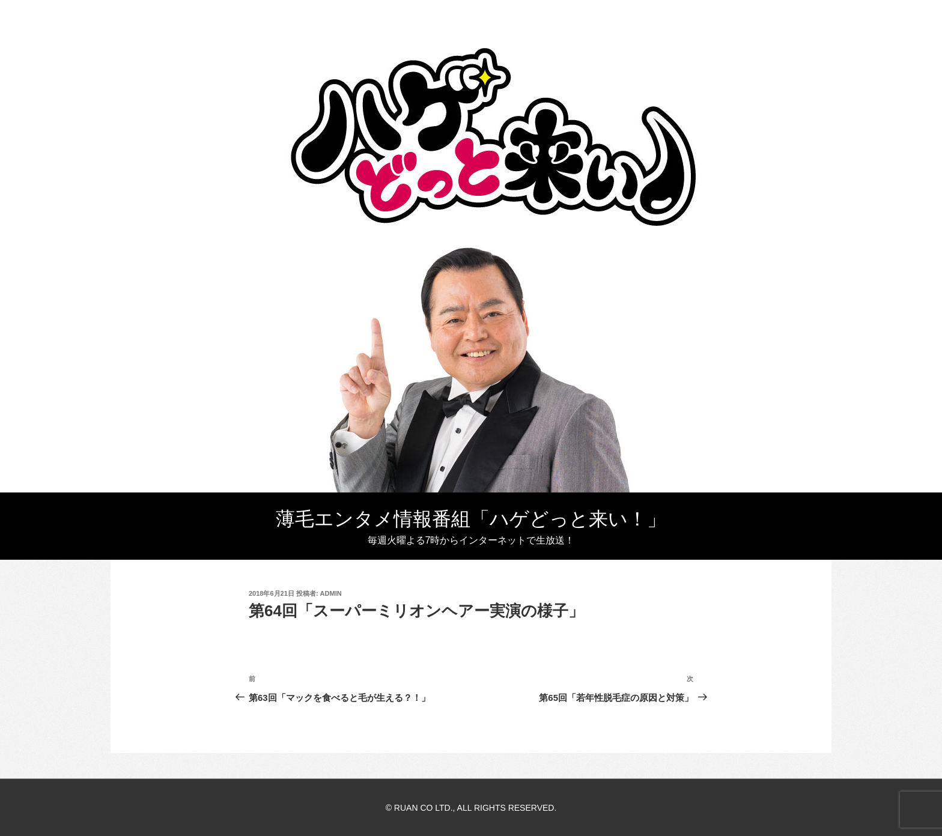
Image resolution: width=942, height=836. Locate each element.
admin (331, 593)
